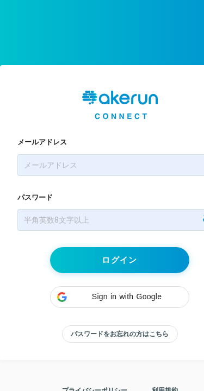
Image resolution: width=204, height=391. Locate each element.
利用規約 (165, 369)
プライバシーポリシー (94, 369)
